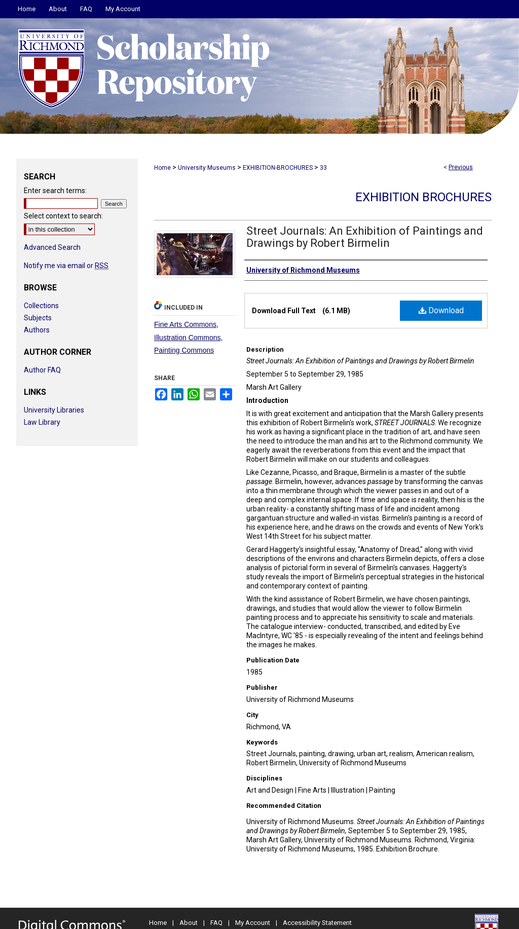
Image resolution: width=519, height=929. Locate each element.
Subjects (38, 318)
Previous (461, 167)
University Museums (207, 167)
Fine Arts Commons (185, 324)
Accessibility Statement (317, 922)
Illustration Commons (187, 337)
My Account (252, 922)
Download (441, 310)
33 (323, 167)
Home (162, 167)
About (188, 922)
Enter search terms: (55, 191)
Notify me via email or (66, 266)
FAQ (216, 922)
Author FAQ (42, 370)
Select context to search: (63, 216)
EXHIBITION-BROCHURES (278, 167)
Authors (37, 330)
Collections (41, 306)
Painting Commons (184, 350)
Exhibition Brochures (423, 197)
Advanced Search (52, 247)
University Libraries (54, 410)
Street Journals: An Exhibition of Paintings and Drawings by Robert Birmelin (364, 237)
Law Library (42, 422)
